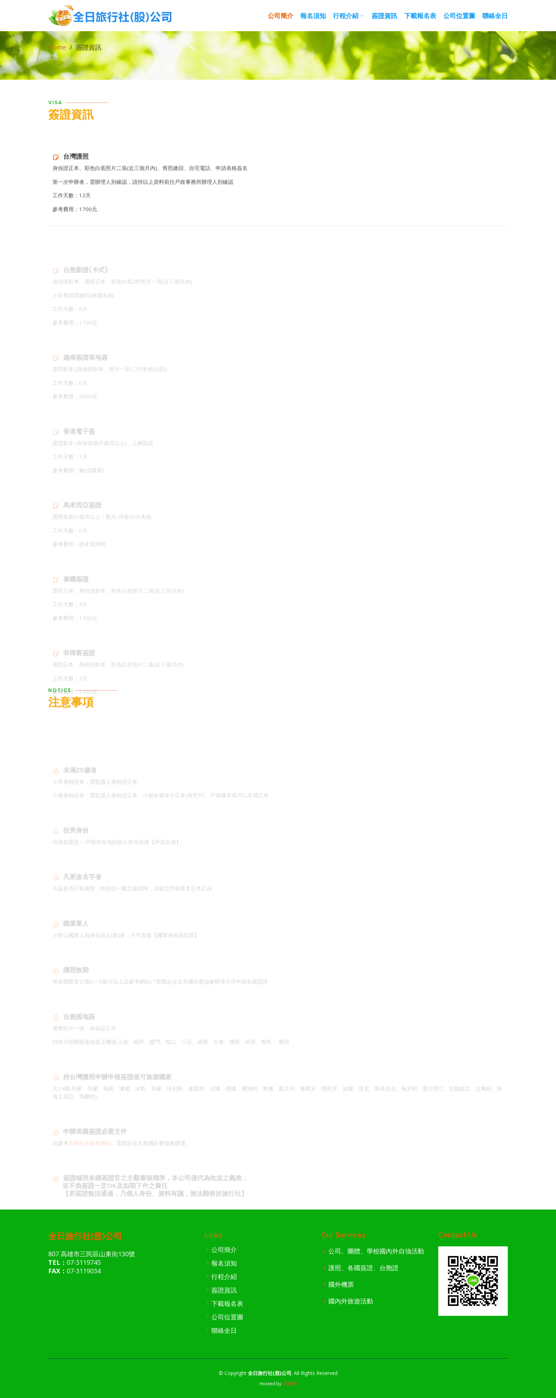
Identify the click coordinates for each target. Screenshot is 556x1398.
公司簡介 (280, 15)
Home (57, 47)
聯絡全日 (495, 15)
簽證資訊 (384, 15)
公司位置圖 (459, 15)
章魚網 (289, 1383)
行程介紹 (224, 1276)
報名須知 (313, 15)
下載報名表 (420, 15)
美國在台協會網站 (89, 1152)
